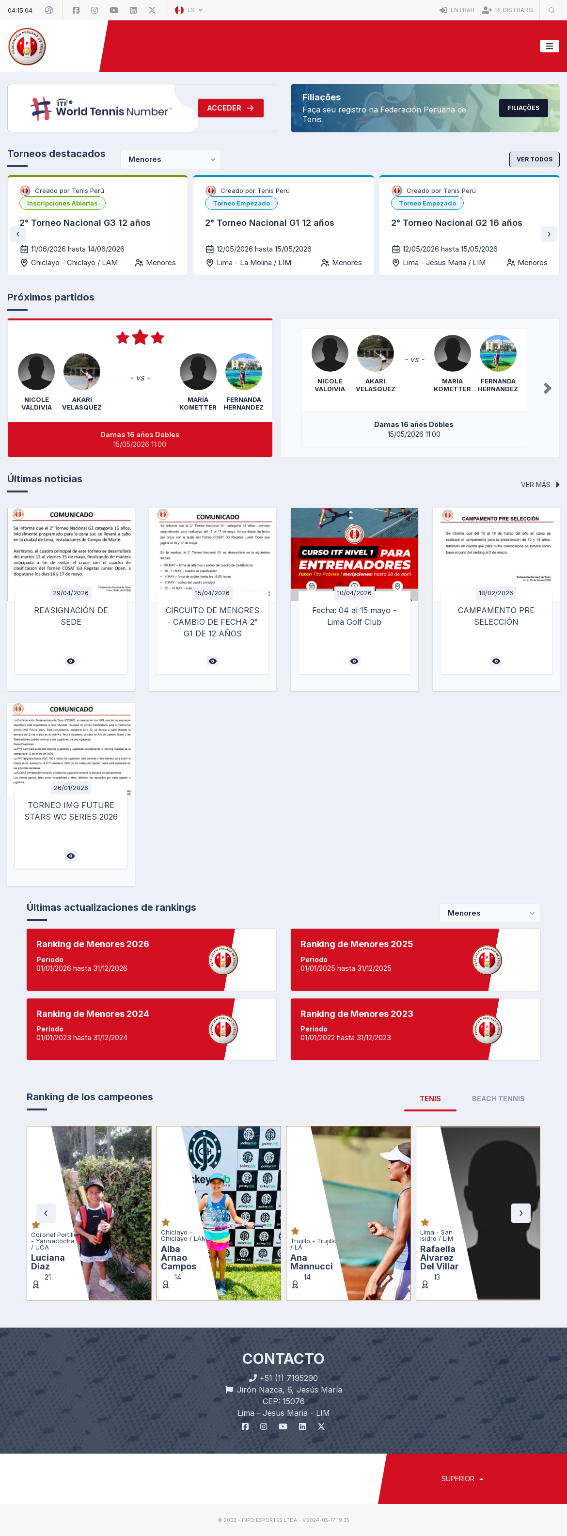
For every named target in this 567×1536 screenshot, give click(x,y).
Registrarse (509, 10)
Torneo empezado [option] (241, 203)
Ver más (540, 484)
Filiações (523, 107)
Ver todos (534, 159)
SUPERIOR (462, 1478)
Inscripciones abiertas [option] (62, 203)
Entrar (457, 10)
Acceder (231, 108)
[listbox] (62, 203)
